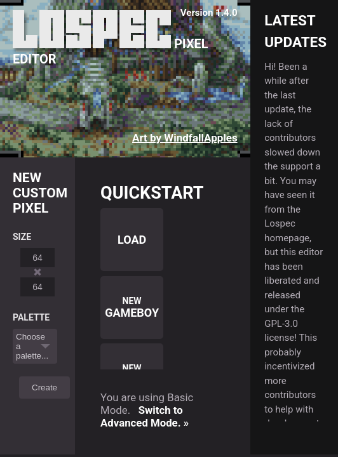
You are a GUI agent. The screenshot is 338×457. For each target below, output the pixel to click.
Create (44, 387)
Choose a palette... (32, 346)
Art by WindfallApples (185, 137)
